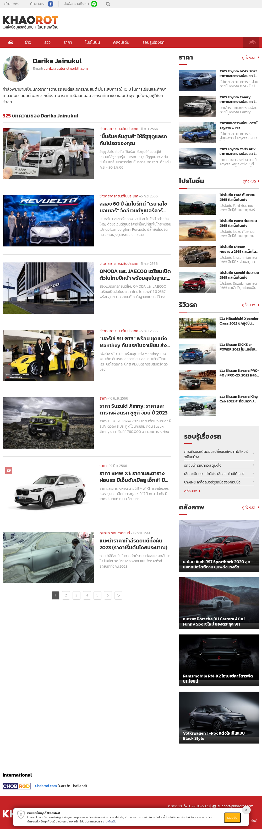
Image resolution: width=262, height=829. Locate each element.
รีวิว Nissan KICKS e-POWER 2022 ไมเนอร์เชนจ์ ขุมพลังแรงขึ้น (238, 347)
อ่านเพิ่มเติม (110, 821)
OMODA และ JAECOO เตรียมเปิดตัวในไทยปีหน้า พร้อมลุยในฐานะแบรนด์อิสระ (135, 274)
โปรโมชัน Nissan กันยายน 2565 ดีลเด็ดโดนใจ (239, 249)
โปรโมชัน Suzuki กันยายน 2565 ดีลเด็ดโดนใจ (239, 275)
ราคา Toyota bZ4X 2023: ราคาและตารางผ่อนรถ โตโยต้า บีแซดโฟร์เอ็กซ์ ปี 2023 (239, 73)
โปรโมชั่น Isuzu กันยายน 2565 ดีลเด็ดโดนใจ (238, 223)
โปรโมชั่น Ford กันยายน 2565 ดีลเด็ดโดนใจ (237, 197)
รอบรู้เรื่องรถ (154, 42)
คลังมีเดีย (121, 42)
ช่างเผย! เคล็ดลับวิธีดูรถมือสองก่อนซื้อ (212, 482)
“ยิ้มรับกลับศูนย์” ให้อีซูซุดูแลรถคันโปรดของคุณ (133, 140)
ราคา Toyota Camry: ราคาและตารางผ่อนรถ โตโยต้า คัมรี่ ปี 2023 (238, 99)
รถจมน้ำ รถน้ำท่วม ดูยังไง (202, 465)
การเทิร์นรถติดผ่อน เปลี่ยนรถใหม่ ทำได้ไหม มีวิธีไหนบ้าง (216, 454)
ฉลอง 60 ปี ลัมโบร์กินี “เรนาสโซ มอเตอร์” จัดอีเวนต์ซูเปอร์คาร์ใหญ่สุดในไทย (133, 207)
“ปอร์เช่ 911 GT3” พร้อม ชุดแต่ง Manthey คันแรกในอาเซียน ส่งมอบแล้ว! (133, 342)
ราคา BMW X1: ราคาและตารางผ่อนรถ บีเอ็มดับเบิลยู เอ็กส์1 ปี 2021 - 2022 (132, 476)
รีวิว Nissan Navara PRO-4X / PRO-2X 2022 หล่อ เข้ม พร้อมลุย (239, 373)
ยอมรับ (232, 817)
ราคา (68, 42)
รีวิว (47, 42)
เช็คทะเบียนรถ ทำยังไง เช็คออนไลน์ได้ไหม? (214, 474)
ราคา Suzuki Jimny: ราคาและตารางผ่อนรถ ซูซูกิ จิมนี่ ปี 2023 (134, 409)
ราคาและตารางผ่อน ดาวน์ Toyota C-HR (239, 125)
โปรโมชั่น (92, 42)
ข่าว (28, 42)
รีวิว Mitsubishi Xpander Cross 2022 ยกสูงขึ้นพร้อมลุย (239, 321)
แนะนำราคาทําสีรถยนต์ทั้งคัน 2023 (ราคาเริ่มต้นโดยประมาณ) (133, 544)
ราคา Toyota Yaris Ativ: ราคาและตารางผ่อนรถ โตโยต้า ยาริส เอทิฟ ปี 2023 (238, 151)
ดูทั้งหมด (250, 57)
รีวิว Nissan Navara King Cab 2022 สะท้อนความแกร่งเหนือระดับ (239, 399)
